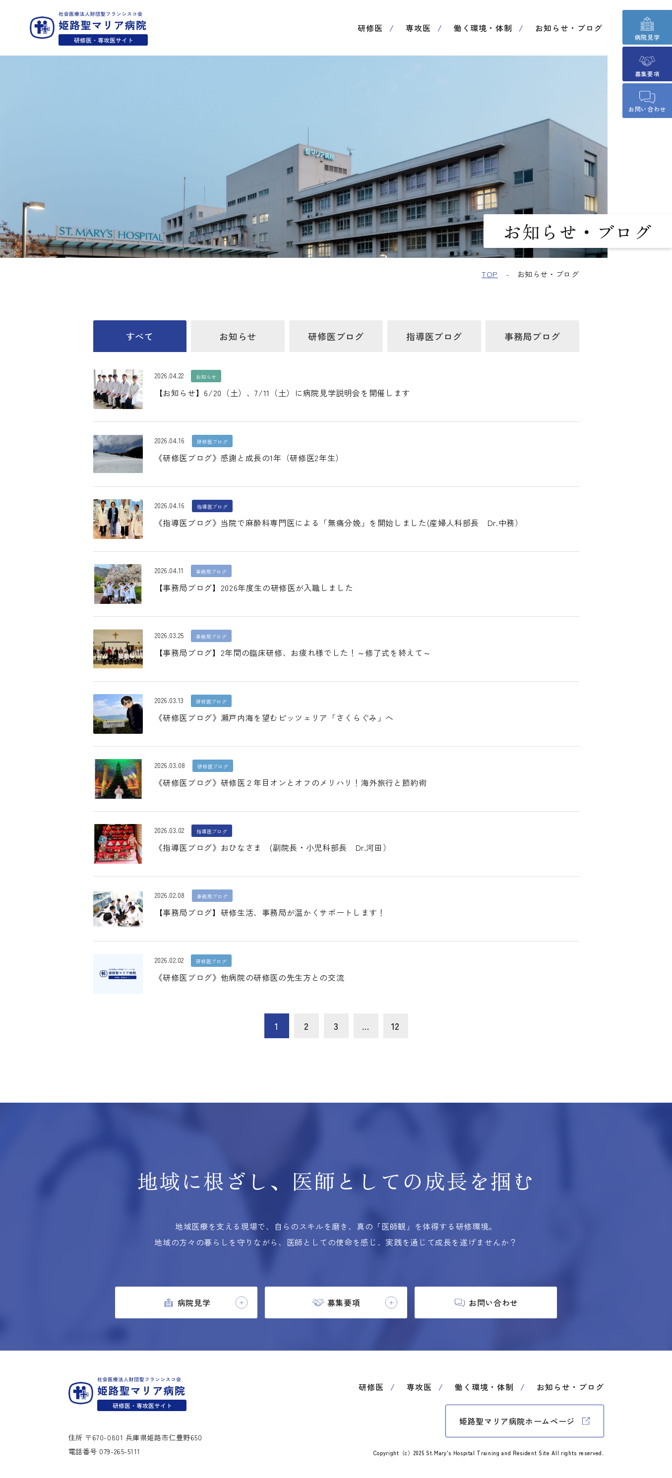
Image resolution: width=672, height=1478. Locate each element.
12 (395, 1025)
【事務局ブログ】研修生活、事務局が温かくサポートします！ (270, 912)
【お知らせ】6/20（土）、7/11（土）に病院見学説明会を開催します (282, 393)
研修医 (370, 28)
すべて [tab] (140, 336)
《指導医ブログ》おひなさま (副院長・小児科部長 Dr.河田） (273, 847)
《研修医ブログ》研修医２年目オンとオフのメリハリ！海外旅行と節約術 (291, 782)
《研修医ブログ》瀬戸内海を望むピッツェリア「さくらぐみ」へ (274, 717)
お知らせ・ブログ (569, 28)
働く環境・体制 (483, 28)
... (365, 1025)
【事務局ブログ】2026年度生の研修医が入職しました (254, 587)
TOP (490, 274)
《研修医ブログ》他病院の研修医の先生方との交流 (250, 977)
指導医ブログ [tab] (434, 336)
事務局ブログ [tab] (532, 336)
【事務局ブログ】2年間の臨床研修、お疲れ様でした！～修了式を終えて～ (293, 652)
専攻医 (418, 28)
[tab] (186, 1302)
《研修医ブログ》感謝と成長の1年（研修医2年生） (249, 458)
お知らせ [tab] (237, 336)
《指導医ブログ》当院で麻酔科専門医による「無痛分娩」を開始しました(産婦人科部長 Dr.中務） (339, 523)
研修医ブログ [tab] (336, 336)
